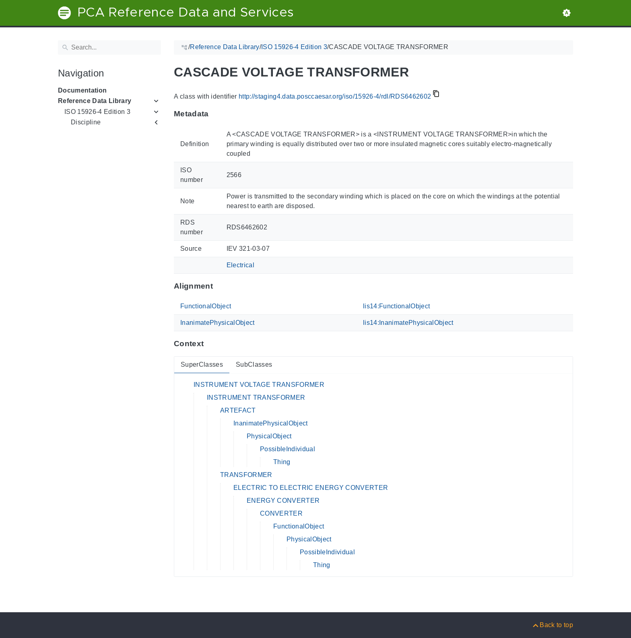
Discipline (86, 122)
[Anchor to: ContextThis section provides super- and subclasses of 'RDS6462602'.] (211, 344)
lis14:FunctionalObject (396, 306)
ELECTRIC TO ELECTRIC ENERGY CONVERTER (310, 487)
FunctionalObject (205, 306)
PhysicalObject (269, 436)
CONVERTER (281, 513)
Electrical (240, 265)
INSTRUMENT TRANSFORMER (256, 397)
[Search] (109, 47)
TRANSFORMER (246, 474)
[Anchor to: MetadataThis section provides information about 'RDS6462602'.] (216, 114)
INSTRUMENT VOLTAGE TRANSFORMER (259, 384)
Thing (282, 461)
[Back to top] (552, 624)
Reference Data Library (94, 100)
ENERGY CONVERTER (283, 500)
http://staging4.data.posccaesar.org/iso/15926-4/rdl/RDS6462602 (335, 96)
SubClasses (254, 364)
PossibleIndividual (287, 449)
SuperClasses (202, 364)
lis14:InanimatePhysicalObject (408, 322)
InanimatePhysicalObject (217, 322)
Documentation (82, 90)
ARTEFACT (238, 410)
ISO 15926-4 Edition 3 (97, 111)
